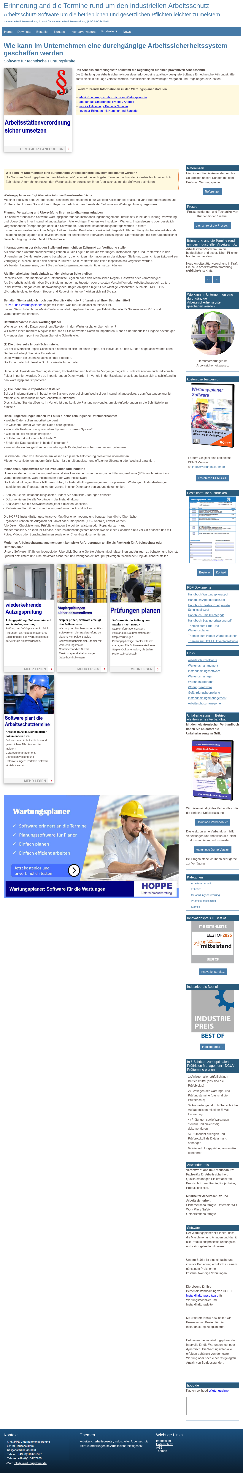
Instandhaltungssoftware (204, 671)
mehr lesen (35, 669)
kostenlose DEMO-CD (212, 478)
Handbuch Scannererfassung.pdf (210, 620)
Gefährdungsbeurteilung (204, 692)
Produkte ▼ (109, 31)
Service (195, 906)
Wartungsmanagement (203, 665)
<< (208, 279)
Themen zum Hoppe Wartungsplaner (212, 635)
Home (8, 32)
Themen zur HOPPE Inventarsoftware (213, 641)
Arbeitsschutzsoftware (202, 660)
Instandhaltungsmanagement (207, 698)
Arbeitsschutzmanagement (205, 703)
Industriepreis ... (212, 1046)
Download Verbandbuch (212, 822)
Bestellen (42, 32)
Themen (161, 1451)
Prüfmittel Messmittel (203, 900)
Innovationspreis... (213, 971)
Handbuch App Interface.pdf (206, 599)
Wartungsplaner (219, 1390)
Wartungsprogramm (201, 681)
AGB (159, 1447)
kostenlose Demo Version (212, 849)
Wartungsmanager (200, 676)
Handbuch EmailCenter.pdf (206, 615)
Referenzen (212, 191)
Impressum (163, 1440)
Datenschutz (164, 1444)
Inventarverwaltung (83, 32)
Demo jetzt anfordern (41, 149)
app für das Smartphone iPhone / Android (107, 101)
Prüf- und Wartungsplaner (25, 304)
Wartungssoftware (200, 687)
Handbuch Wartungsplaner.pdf (208, 594)
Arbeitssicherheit (201, 883)
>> (216, 279)
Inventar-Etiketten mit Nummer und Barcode (109, 110)
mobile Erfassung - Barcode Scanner (104, 106)
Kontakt (59, 32)
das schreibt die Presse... (212, 225)
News (127, 32)
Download (24, 32)
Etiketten (196, 889)
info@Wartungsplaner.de (208, 466)
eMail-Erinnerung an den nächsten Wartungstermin (113, 97)
